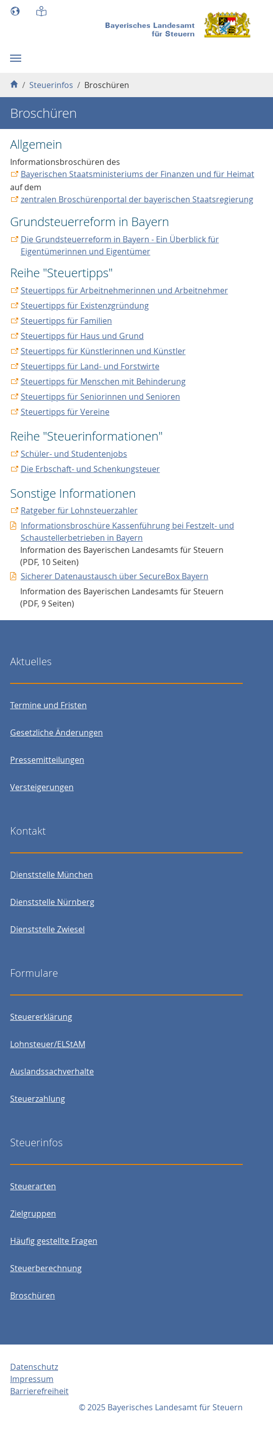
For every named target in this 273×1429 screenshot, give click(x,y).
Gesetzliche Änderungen (56, 732)
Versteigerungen (42, 787)
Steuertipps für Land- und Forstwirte (90, 366)
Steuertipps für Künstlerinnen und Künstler (103, 351)
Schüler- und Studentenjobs (74, 453)
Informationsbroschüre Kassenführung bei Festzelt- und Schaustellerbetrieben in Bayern (127, 531)
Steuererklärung (41, 1016)
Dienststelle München (51, 874)
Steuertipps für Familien (66, 320)
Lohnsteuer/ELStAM (47, 1044)
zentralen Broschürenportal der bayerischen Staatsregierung (137, 199)
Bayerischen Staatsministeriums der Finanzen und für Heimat (137, 174)
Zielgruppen (33, 1213)
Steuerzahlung (37, 1098)
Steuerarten (33, 1186)
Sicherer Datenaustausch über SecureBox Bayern (114, 576)
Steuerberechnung (46, 1268)
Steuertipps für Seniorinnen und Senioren (100, 396)
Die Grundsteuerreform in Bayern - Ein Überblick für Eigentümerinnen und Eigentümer (120, 245)
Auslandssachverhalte (52, 1071)
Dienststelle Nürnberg (52, 901)
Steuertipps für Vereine (65, 411)
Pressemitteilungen (47, 759)
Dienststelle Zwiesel (47, 929)
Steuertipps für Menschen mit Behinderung (103, 381)
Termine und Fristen (48, 705)
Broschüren (32, 1295)
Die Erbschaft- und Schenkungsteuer (90, 468)
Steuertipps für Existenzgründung (85, 305)
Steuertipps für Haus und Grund (82, 335)
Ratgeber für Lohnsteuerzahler (79, 510)
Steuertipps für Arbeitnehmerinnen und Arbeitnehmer (124, 290)
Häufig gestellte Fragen (53, 1240)
